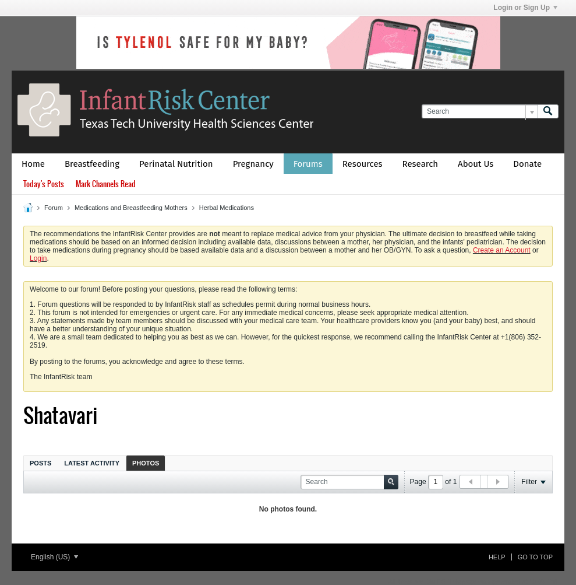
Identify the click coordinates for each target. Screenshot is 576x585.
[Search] (480, 111)
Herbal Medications (226, 207)
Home (33, 164)
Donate (527, 164)
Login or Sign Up (525, 7)
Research (420, 164)
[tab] (40, 463)
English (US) (54, 557)
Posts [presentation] (40, 463)
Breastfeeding (92, 164)
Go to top (535, 557)
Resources (362, 164)
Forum (53, 207)
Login (38, 258)
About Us (475, 164)
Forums (308, 164)
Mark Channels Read (106, 184)
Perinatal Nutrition (176, 164)
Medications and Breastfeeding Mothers (131, 207)
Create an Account (502, 250)
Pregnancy (253, 164)
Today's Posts (43, 184)
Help (497, 557)
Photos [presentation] (145, 463)
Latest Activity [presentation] (91, 463)
